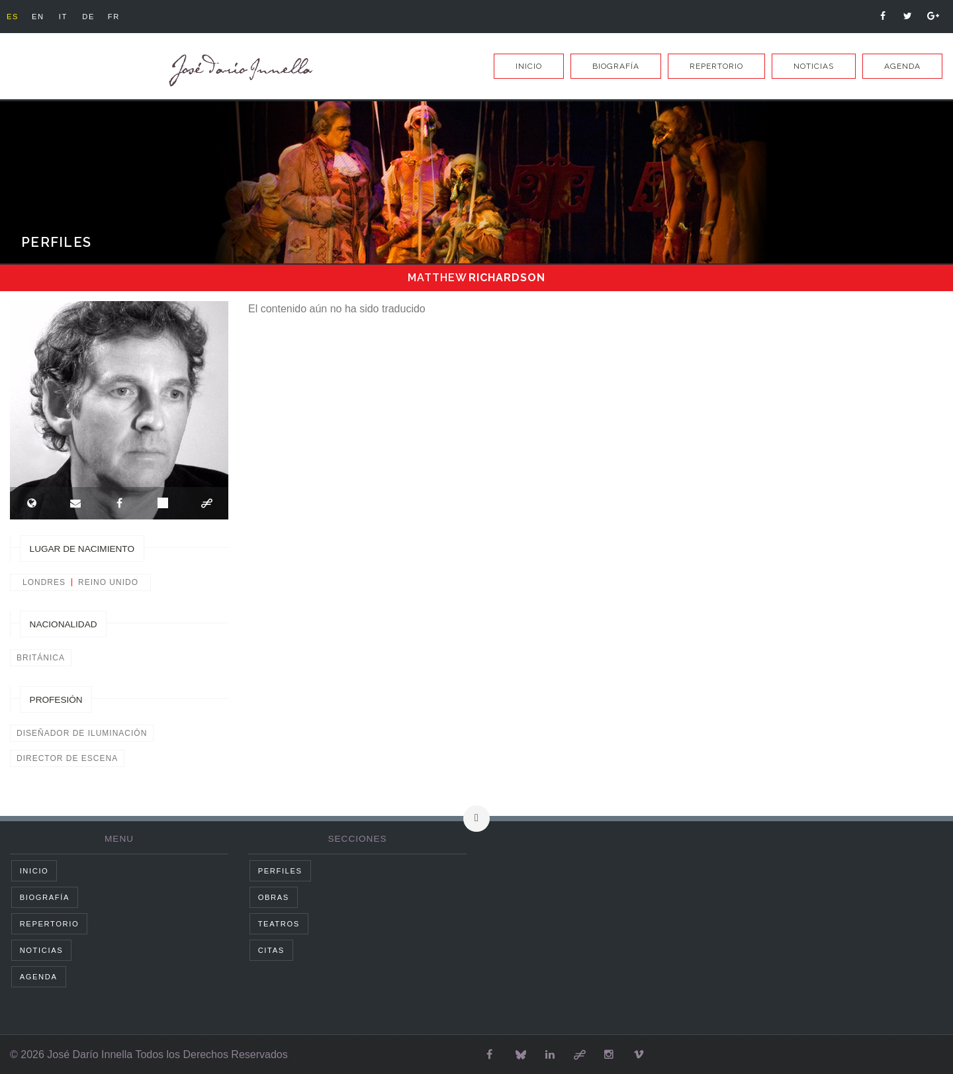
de (98, 17)
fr (126, 17)
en (42, 17)
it (70, 17)
